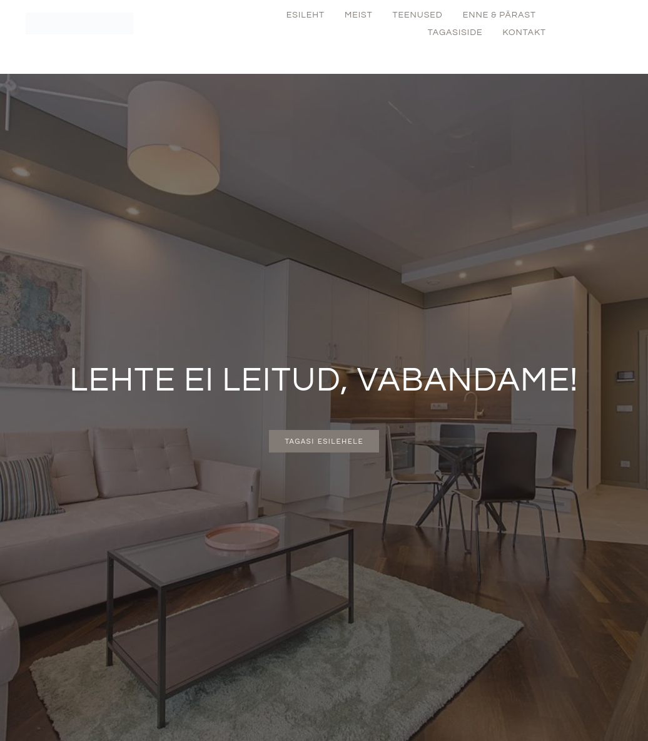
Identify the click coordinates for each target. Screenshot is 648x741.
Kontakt (525, 32)
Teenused (418, 15)
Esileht (305, 15)
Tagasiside (455, 32)
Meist (359, 15)
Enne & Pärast (499, 15)
